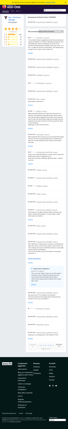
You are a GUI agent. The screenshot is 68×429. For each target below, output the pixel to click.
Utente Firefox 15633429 (44, 59)
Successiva (59, 345)
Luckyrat (13, 22)
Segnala (30, 53)
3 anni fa (54, 210)
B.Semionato (41, 83)
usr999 (39, 170)
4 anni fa (55, 22)
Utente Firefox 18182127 (44, 210)
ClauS (38, 194)
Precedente (33, 345)
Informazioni (22, 369)
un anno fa (56, 59)
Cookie (21, 413)
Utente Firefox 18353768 (44, 202)
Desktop (36, 367)
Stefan (39, 111)
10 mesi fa (46, 37)
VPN (50, 370)
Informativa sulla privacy (9, 413)
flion (38, 99)
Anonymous (40, 308)
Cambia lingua (53, 417)
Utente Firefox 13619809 (44, 242)
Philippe (39, 186)
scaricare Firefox (50, 2)
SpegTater (40, 324)
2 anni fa (55, 91)
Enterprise (37, 373)
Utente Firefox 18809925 (44, 91)
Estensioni (5, 11)
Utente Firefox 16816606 (44, 316)
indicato (21, 418)
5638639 (39, 75)
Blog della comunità (25, 393)
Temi (12, 11)
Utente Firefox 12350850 (44, 22)
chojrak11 (40, 37)
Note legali (29, 413)
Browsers (52, 367)
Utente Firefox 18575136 (44, 152)
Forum (20, 396)
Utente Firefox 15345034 (44, 332)
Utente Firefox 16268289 (44, 67)
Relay (51, 373)
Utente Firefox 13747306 (44, 178)
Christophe (40, 134)
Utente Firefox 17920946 (44, 234)
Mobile (35, 370)
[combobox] (55, 10)
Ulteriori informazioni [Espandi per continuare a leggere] (34, 258)
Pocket (51, 380)
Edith (38, 226)
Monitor (52, 377)
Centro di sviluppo (24, 384)
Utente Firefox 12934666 (44, 293)
